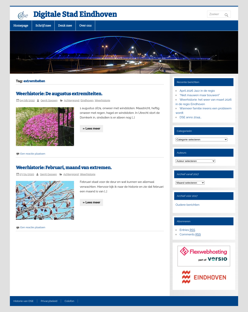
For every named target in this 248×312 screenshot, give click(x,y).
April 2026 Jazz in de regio (197, 90)
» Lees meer (91, 128)
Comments (190, 234)
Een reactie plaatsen (32, 153)
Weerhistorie (102, 100)
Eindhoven (87, 100)
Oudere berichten (187, 205)
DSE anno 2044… (191, 117)
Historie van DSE (23, 301)
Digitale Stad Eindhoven (75, 14)
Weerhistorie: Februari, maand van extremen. (64, 167)
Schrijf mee (43, 25)
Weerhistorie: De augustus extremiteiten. (59, 93)
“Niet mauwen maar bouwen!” (200, 95)
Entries (187, 230)
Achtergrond (71, 100)
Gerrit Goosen (49, 100)
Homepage (20, 25)
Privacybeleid (49, 301)
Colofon (69, 301)
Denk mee (65, 25)
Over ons (85, 25)
